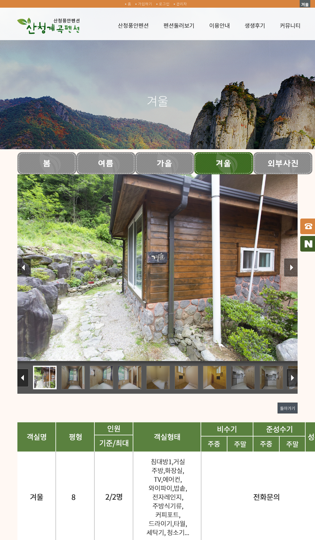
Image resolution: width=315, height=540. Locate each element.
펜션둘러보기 (178, 25)
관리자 (181, 3)
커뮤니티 (290, 25)
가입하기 (145, 3)
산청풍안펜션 (133, 25)
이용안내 (219, 25)
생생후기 (255, 25)
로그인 (164, 3)
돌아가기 (287, 408)
